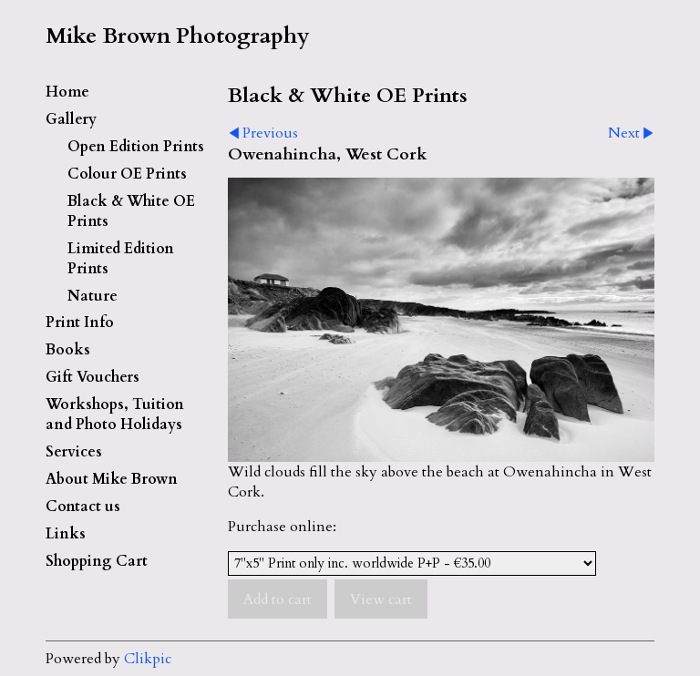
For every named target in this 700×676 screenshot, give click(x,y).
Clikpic (147, 659)
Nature (92, 296)
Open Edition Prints (135, 147)
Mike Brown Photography (178, 36)
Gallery (71, 119)
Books (68, 350)
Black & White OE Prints (131, 211)
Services (74, 452)
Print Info (80, 322)
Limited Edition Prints (120, 259)
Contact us (83, 507)
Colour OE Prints (127, 174)
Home (67, 92)
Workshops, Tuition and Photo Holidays (115, 414)
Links (66, 534)
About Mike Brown (112, 479)
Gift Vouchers (92, 377)
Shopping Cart (97, 561)
